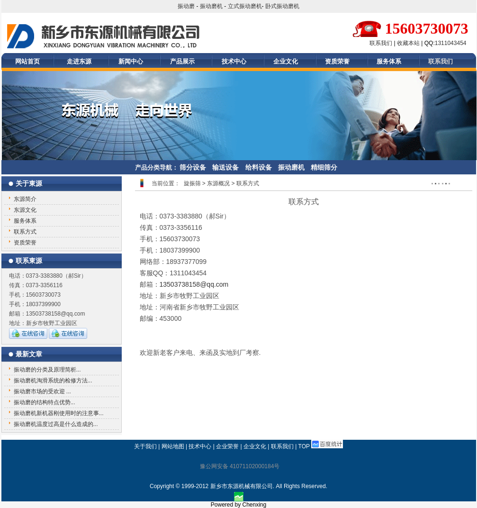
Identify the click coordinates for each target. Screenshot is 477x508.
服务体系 (389, 61)
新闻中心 (130, 61)
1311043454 (451, 43)
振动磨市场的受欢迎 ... (42, 391)
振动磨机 (211, 6)
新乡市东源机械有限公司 (241, 486)
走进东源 (79, 61)
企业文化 (285, 61)
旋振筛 (192, 183)
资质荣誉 (337, 61)
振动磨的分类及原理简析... (47, 369)
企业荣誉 (227, 446)
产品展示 (182, 61)
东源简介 (25, 199)
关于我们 (145, 446)
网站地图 (173, 446)
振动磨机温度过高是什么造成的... (56, 424)
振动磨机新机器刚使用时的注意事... (59, 413)
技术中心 (234, 61)
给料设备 (258, 167)
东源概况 (218, 183)
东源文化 (25, 210)
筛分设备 (193, 167)
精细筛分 (324, 167)
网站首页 (27, 61)
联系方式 (25, 231)
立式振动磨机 (245, 6)
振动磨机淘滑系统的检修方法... (53, 380)
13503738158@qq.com (194, 284)
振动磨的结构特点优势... (44, 402)
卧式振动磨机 (282, 6)
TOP (304, 446)
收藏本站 (408, 43)
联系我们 (380, 43)
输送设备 (225, 167)
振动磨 (186, 6)
